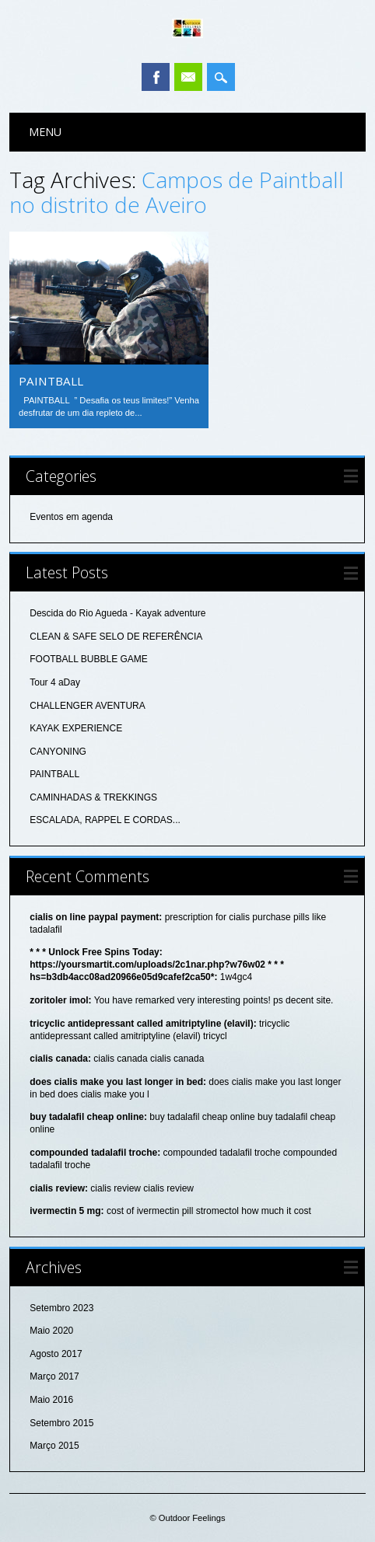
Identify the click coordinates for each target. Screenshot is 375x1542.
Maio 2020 (51, 1330)
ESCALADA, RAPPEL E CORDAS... (105, 820)
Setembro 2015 (61, 1423)
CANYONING (58, 751)
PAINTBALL (51, 381)
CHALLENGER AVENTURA (87, 705)
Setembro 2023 (61, 1308)
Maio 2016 (51, 1399)
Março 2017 (54, 1376)
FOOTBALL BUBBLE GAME (89, 659)
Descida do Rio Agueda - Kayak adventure (117, 613)
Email (188, 77)
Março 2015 (54, 1445)
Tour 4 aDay (55, 682)
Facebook (156, 77)
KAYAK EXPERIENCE (76, 728)
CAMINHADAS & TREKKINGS (93, 797)
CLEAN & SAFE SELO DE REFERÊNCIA (116, 636)
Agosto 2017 (56, 1353)
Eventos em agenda (71, 516)
